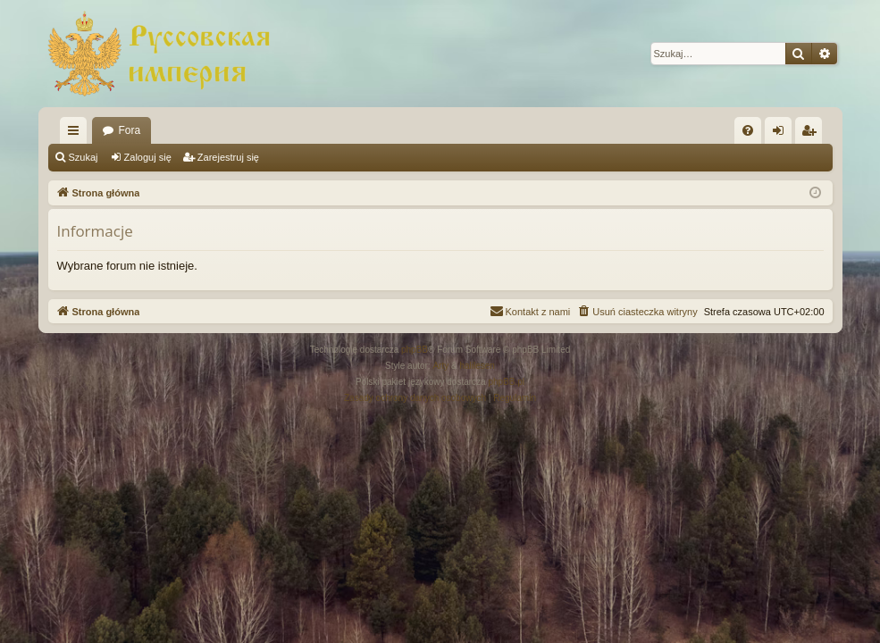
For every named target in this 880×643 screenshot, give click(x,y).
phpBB (414, 350)
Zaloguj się (148, 157)
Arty (440, 366)
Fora (130, 130)
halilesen (476, 366)
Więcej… (77, 134)
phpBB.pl (506, 382)
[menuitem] (747, 130)
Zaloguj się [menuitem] (781, 134)
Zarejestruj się (228, 157)
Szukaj (83, 157)
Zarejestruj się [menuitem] (812, 134)
